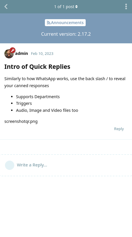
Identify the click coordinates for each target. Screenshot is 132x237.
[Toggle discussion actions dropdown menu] (126, 6)
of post (66, 6)
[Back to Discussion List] (6, 6)
